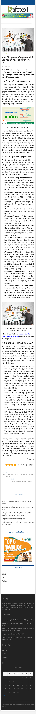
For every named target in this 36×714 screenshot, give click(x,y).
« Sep (3, 695)
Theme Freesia (12, 704)
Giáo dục (4, 54)
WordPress (20, 704)
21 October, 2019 (7, 66)
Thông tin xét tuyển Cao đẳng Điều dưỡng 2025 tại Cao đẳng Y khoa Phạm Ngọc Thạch (18, 629)
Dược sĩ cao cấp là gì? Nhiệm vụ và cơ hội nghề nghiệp (18, 620)
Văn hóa (4, 581)
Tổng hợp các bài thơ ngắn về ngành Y (13, 519)
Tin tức (4, 577)
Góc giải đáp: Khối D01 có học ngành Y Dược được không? (17, 624)
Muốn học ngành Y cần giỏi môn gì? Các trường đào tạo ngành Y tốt (17, 638)
